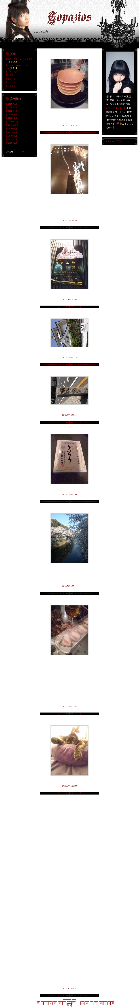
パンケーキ (69, 54)
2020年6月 (12, 115)
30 (60, 1003)
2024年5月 (12, 107)
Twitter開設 (12, 72)
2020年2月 (12, 118)
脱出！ (69, 235)
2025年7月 (12, 104)
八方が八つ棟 (69, 314)
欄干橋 (69, 371)
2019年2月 (12, 143)
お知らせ (12, 75)
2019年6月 (12, 132)
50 (96, 1003)
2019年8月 (12, 129)
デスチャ (12, 82)
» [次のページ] (109, 1003)
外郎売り (69, 429)
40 (87, 1003)
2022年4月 (12, 111)
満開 (69, 508)
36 (68, 1003)
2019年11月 (13, 122)
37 (73, 1003)
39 (82, 1003)
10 (50, 1003)
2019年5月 (12, 136)
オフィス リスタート (116, 108)
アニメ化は (69, 600)
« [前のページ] (42, 1003)
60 (101, 1003)
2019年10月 (13, 125)
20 (55, 1003)
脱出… (69, 139)
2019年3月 (12, 139)
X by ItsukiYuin (114, 141)
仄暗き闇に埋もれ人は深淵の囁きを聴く (69, 721)
